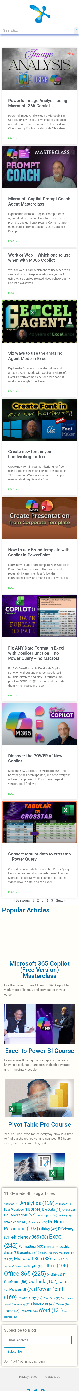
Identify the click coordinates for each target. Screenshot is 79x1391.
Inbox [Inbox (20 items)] (47, 1252)
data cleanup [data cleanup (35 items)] (15, 1222)
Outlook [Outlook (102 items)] (43, 1281)
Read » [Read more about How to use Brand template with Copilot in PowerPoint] (12, 587)
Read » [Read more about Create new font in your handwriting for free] (12, 489)
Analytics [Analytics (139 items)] (37, 1203)
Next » (60, 900)
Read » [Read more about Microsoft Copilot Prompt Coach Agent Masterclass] (12, 241)
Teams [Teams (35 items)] (11, 1311)
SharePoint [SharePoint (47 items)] (43, 1304)
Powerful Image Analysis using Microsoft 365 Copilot (37, 103)
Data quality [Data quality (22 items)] (37, 1222)
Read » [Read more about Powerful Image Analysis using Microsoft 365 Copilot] (12, 138)
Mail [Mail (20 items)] (8, 1259)
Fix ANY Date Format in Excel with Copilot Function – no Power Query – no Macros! (36, 653)
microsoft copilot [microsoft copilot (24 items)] (29, 1266)
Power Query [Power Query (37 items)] (30, 1298)
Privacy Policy (28, 1377)
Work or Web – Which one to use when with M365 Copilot (39, 258)
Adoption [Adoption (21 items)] (11, 1204)
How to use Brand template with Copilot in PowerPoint (39, 552)
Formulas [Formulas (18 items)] (51, 1247)
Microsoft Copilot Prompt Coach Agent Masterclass (39, 201)
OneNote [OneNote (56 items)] (16, 1282)
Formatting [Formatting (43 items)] (31, 1246)
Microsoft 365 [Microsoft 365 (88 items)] (32, 1258)
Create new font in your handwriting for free (30, 454)
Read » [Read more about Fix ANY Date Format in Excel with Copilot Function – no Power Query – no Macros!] (12, 695)
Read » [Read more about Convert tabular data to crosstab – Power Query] (12, 892)
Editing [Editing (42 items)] (48, 1229)
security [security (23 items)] (23, 1304)
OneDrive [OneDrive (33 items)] (56, 1274)
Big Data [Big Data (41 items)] (52, 1210)
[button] (76, 30)
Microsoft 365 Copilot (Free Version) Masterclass (39, 969)
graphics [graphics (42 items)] (30, 1253)
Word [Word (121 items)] (51, 1310)
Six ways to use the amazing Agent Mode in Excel (35, 356)
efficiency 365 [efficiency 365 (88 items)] (29, 1237)
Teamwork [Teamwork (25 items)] (29, 1311)
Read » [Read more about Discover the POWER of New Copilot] (12, 793)
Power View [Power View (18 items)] (52, 1298)
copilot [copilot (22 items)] (64, 1215)
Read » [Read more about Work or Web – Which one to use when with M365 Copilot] (12, 292)
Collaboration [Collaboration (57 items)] (20, 1215)
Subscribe (14, 1352)
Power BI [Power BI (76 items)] (22, 1289)
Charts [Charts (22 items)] (68, 1209)
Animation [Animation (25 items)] (63, 1203)
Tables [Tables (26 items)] (63, 1304)
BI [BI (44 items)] (36, 1209)
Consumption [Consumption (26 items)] (47, 1215)
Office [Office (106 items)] (55, 1265)
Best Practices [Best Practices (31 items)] (17, 1210)
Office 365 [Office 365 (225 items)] (25, 1273)
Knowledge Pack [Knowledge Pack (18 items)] (63, 1253)
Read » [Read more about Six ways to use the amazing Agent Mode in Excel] (12, 391)
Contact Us (52, 1377)
